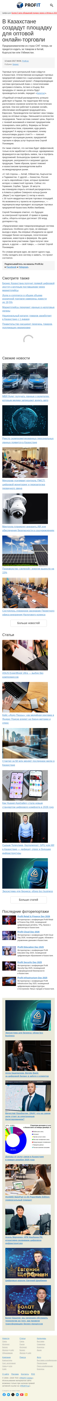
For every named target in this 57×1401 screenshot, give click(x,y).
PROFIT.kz (25, 1386)
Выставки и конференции (47, 1360)
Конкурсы (40, 1347)
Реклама (15, 1374)
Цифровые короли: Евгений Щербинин (26, 1280)
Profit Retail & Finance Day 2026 (33, 916)
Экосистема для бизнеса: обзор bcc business (27, 891)
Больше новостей (28, 623)
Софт (4, 1369)
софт (12, 1350)
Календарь (41, 1338)
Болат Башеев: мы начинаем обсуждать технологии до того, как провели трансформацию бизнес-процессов (26, 1321)
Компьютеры (7, 1360)
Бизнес (16, 64)
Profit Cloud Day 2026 (28, 932)
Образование (7, 1353)
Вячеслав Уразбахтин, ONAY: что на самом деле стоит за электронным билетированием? (27, 1116)
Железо (5, 1350)
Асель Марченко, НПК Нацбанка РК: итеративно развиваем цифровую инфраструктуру (24, 1240)
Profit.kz (25, 61)
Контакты (25, 1374)
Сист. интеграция (9, 1363)
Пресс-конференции (45, 1366)
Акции (39, 1350)
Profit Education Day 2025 (30, 947)
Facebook (11, 267)
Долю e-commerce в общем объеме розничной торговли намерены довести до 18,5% (24, 299)
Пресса (23, 1357)
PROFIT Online (26, 1378)
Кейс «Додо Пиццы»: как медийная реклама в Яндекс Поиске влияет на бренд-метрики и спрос (28, 719)
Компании (6, 1357)
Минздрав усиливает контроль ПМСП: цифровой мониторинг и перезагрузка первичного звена (23, 484)
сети (10, 1366)
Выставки (40, 1341)
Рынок (22, 1344)
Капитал (41, 93)
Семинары (41, 1344)
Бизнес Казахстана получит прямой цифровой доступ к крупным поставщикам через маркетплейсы (28, 287)
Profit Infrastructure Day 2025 (32, 978)
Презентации (42, 1363)
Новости (5, 1338)
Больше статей (28, 899)
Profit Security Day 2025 (29, 962)
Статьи (23, 1338)
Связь (4, 1341)
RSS (33, 1374)
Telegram (23, 267)
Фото (39, 1357)
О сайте (5, 1374)
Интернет (6, 1344)
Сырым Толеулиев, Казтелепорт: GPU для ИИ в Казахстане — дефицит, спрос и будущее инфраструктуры (28, 849)
